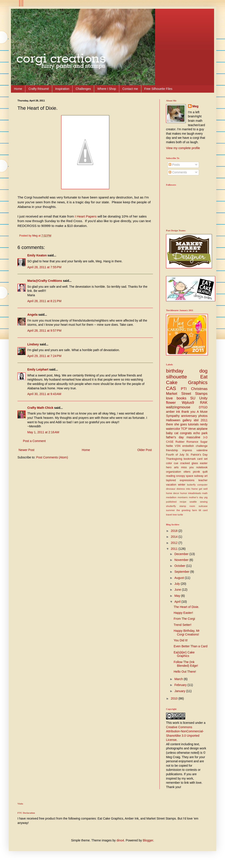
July (177, 583)
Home (18, 89)
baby (169, 433)
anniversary (189, 416)
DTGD (203, 407)
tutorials (193, 424)
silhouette (176, 377)
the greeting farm (187, 510)
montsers (183, 497)
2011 (174, 548)
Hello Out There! (185, 671)
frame (195, 488)
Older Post (144, 450)
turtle (180, 514)
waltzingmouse (178, 407)
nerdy (204, 424)
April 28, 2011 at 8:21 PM (44, 301)
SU (192, 398)
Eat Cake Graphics (187, 379)
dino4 (120, 840)
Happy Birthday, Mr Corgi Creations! (187, 632)
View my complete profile (183, 148)
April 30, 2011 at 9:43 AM (44, 394)
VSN (177, 445)
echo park (200, 433)
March (179, 679)
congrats (186, 433)
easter (204, 463)
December (181, 554)
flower (171, 402)
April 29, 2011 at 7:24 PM (44, 356)
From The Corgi (184, 618)
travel (169, 514)
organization (173, 471)
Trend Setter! (182, 625)
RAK (204, 402)
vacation (171, 484)
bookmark (190, 458)
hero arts (172, 467)
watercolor (173, 428)
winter (181, 484)
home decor (172, 493)
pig (206, 497)
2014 (174, 536)
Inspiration (62, 89)
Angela (32, 314)
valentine (202, 450)
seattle (193, 501)
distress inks (183, 488)
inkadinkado (194, 493)
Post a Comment (34, 441)
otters (186, 471)
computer (202, 484)
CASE (169, 441)
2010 (174, 698)
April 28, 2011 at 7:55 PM (44, 267)
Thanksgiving (174, 458)
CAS (171, 388)
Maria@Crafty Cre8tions (44, 280)
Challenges (83, 89)
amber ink (173, 411)
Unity (203, 398)
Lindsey (33, 344)
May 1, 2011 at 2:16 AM (43, 432)
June (178, 589)
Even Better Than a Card (191, 646)
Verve (192, 428)
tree (175, 514)
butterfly (191, 484)
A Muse (202, 411)
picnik (196, 471)
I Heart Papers (86, 216)
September (182, 571)
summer (170, 510)
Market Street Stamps (187, 394)
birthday (174, 371)
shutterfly (171, 506)
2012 (174, 543)
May (177, 595)
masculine (193, 437)
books (181, 398)
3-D (205, 437)
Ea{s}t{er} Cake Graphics (184, 654)
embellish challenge (195, 445)
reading (170, 475)
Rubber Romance (186, 441)
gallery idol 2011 (195, 420)
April (177, 601)
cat (176, 433)
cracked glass (189, 463)
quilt (205, 471)
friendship (172, 450)
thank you (188, 411)
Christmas (199, 389)
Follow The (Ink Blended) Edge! (186, 663)
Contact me (130, 89)
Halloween (173, 420)
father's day (175, 437)
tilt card (203, 510)
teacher (203, 480)
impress (187, 450)
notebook (202, 467)
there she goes (176, 424)
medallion (171, 497)
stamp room (187, 506)
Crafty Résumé (38, 89)
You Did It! (181, 640)
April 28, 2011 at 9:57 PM (44, 330)
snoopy (180, 475)
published (171, 501)
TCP (184, 428)
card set (202, 458)
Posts (174, 164)
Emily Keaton (37, 255)
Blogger (148, 840)
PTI (184, 389)
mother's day (196, 497)
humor (183, 493)
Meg (195, 106)
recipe (183, 501)
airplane (202, 428)
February (180, 685)
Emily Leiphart (37, 369)
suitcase (203, 506)
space (189, 475)
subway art (201, 475)
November (181, 560)
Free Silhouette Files (158, 89)
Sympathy (173, 416)
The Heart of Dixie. (186, 607)
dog (203, 371)
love (169, 398)
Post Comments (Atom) (52, 457)
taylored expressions (180, 480)
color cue (172, 463)
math (205, 493)
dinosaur (170, 488)
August (179, 578)
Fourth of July (175, 454)
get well (203, 488)
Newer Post (26, 450)
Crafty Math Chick (40, 407)
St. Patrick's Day (197, 454)
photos (203, 416)
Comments (178, 172)
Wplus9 (188, 402)
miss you (187, 467)
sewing (204, 501)
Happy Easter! (183, 613)
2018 (174, 531)
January (180, 691)
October (180, 566)
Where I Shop (106, 89)
